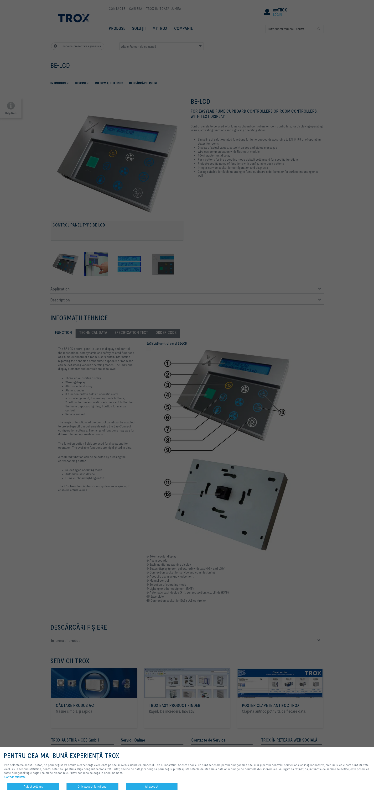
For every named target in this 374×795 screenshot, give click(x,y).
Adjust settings (33, 786)
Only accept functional (92, 786)
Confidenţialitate (15, 777)
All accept (151, 786)
